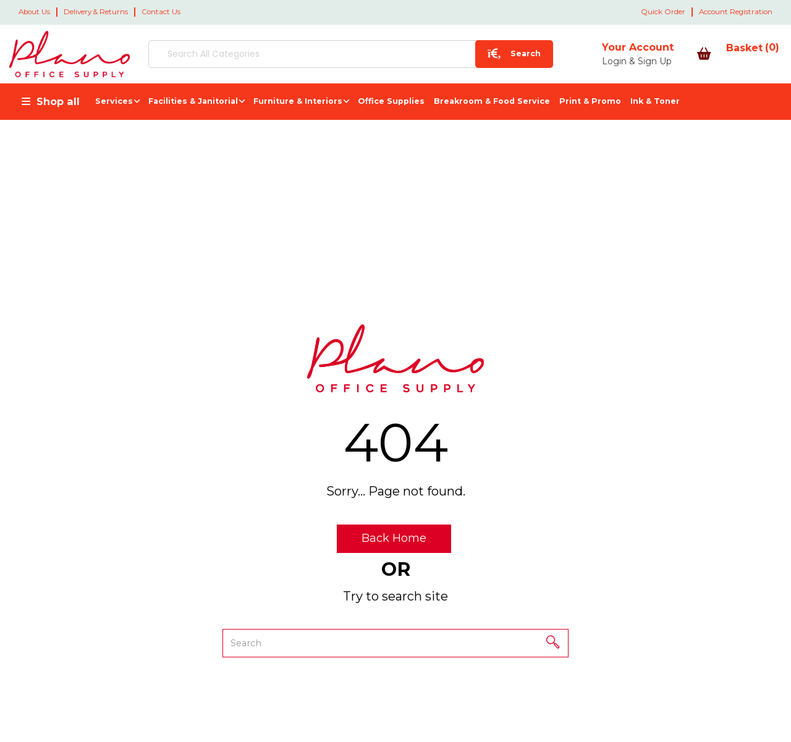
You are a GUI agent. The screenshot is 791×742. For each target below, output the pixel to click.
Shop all (58, 101)
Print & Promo (590, 101)
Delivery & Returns (96, 11)
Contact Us (161, 11)
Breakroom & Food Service (492, 101)
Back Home (394, 538)
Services (114, 101)
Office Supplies (391, 101)
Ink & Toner (655, 101)
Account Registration (735, 11)
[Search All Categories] (310, 54)
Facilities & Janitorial (193, 101)
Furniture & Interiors (297, 101)
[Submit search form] (434, 54)
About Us (34, 11)
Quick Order (663, 11)
